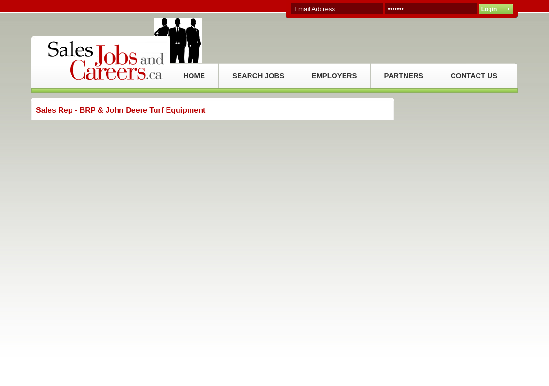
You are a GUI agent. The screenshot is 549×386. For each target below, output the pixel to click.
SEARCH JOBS (258, 76)
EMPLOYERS (334, 76)
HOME (194, 76)
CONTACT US (474, 76)
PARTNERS (403, 76)
